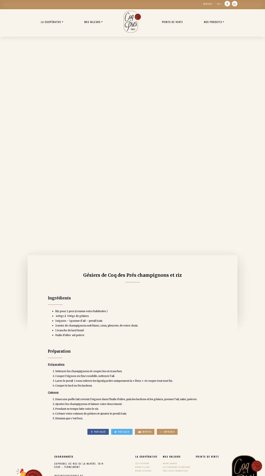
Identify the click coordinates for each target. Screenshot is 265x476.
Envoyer (144, 431)
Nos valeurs (92, 22)
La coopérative (51, 22)
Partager (98, 431)
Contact (208, 3)
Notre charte (170, 463)
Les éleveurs (142, 463)
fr (218, 3)
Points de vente (172, 22)
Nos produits (213, 22)
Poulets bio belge (132, 22)
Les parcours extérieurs (176, 467)
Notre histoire (143, 470)
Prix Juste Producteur (175, 470)
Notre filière (142, 467)
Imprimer (167, 431)
